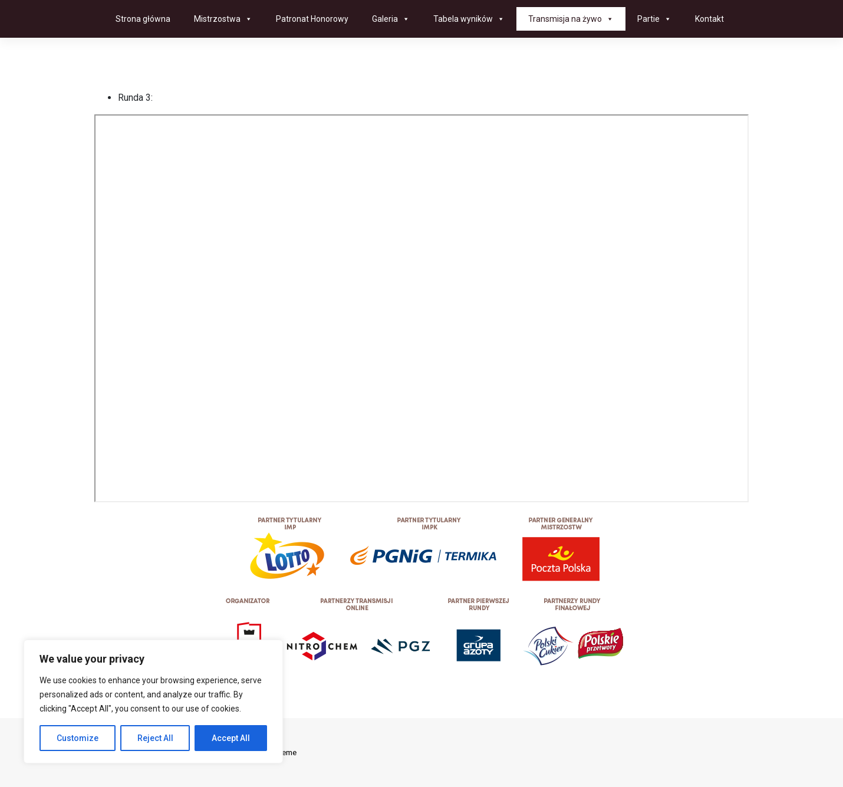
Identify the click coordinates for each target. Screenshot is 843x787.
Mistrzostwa (223, 19)
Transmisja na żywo (571, 19)
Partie (654, 19)
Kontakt (709, 19)
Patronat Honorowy (312, 19)
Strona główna (143, 19)
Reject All (155, 738)
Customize (77, 738)
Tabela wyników (469, 19)
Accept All (231, 738)
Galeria (391, 19)
